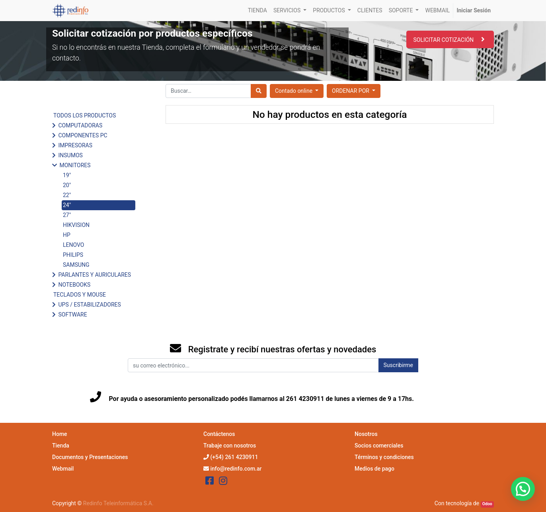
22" (67, 195)
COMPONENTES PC (82, 135)
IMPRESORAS (75, 145)
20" (67, 185)
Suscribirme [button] (398, 365)
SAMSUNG (76, 265)
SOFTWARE (72, 314)
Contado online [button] (294, 91)
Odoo (487, 503)
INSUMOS (70, 155)
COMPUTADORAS (80, 125)
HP (66, 235)
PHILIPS (73, 255)
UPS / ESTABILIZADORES (89, 304)
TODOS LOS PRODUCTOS (84, 115)
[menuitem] (257, 10)
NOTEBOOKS (74, 284)
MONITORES (74, 165)
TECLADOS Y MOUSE (79, 294)
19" (67, 175)
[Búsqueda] (259, 91)
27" (67, 215)
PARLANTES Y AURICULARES (94, 275)
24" (67, 205)
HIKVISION (76, 225)
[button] (353, 91)
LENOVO (73, 245)
